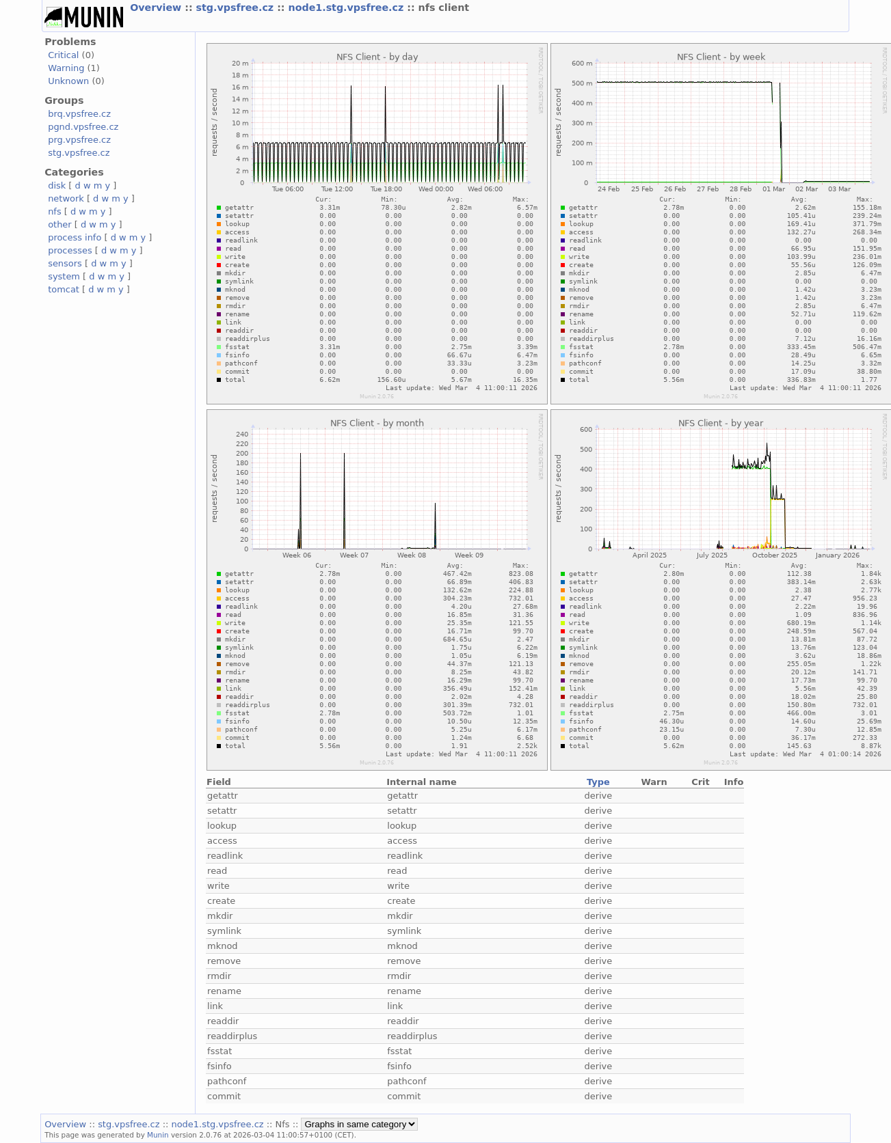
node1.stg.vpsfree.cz (348, 7)
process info (74, 237)
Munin (158, 1135)
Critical (63, 55)
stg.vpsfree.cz (237, 7)
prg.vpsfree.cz (79, 140)
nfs (55, 211)
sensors (65, 263)
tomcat (63, 289)
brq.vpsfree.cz (79, 114)
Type (598, 782)
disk (57, 185)
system (64, 276)
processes (70, 250)
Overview (157, 7)
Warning (66, 68)
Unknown (68, 81)
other (60, 224)
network (66, 198)
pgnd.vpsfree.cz (83, 127)
